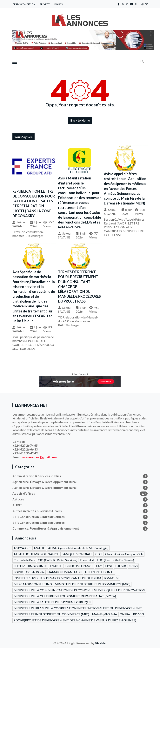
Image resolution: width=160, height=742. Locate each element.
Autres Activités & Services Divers (80, 511)
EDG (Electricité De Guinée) (115, 560)
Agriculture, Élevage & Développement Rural (80, 482)
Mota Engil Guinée (104, 614)
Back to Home (80, 120)
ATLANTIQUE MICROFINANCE (36, 554)
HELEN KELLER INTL (99, 572)
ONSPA (125, 614)
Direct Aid (87, 560)
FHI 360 (120, 566)
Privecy (45, 4)
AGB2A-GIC (22, 548)
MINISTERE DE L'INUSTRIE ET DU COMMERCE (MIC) (92, 584)
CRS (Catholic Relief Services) (57, 560)
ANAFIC (39, 548)
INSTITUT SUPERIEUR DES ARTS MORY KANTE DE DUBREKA (57, 578)
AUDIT (80, 505)
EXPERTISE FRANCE (79, 566)
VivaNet (101, 643)
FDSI (108, 566)
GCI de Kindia (35, 572)
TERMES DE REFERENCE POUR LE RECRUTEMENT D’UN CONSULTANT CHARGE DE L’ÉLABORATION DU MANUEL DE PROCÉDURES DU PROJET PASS (79, 286)
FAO (99, 566)
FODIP (18, 572)
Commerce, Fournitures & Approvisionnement (80, 528)
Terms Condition (23, 4)
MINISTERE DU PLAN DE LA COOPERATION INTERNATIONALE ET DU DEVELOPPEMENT (78, 608)
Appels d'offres (80, 493)
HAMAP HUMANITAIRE (64, 572)
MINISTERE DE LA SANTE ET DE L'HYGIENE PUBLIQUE (52, 602)
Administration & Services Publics (80, 476)
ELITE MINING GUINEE (30, 566)
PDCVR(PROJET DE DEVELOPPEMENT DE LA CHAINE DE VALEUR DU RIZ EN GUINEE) (75, 620)
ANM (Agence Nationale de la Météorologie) (78, 548)
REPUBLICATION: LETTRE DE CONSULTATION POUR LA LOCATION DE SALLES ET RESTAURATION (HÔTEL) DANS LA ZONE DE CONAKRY (33, 203)
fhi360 (133, 566)
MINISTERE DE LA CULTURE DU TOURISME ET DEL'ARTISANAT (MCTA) (65, 596)
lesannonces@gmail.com (39, 457)
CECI (98, 554)
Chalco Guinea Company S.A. (124, 554)
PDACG (138, 614)
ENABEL (56, 566)
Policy (58, 4)
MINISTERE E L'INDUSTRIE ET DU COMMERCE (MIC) (51, 614)
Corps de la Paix (24, 560)
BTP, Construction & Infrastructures (80, 517)
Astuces (80, 499)
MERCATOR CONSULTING (33, 584)
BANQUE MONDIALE (77, 554)
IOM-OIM (111, 578)
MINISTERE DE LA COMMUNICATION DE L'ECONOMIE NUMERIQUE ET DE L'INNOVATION (79, 590)
